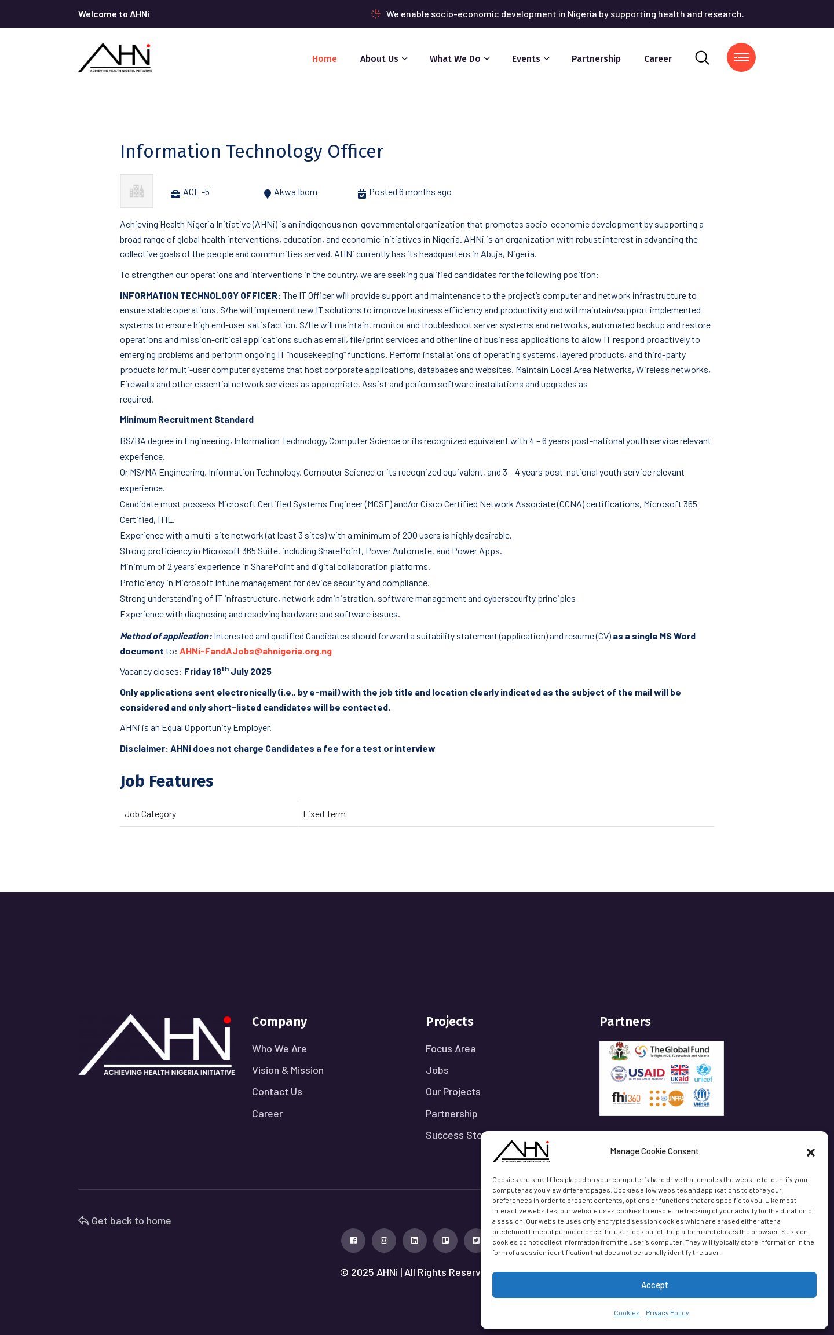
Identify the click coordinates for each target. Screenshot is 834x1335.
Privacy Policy (667, 1312)
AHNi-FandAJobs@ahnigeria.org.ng (256, 650)
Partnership (596, 58)
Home (324, 58)
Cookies (627, 1312)
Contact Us (277, 1091)
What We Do (455, 58)
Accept (654, 1284)
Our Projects (453, 1091)
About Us (379, 58)
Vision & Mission (288, 1069)
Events (526, 58)
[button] (811, 1151)
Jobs (437, 1069)
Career (658, 58)
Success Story (458, 1134)
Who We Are (279, 1048)
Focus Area (451, 1048)
